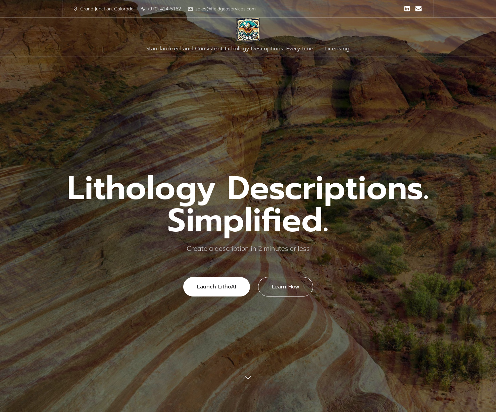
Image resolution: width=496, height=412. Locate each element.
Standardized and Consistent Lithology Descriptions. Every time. (230, 49)
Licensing (337, 49)
